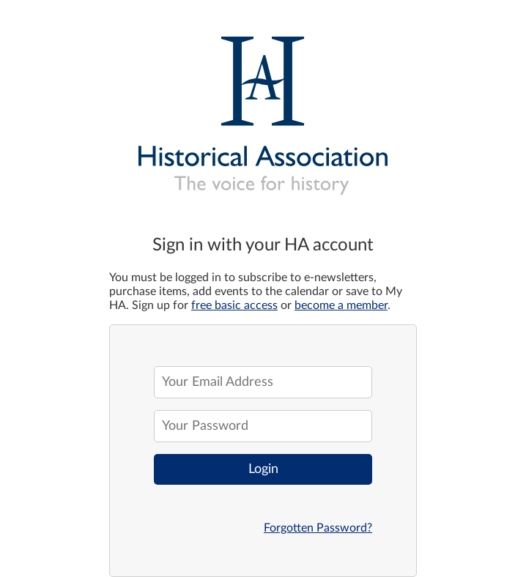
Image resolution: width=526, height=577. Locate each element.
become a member (341, 305)
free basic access (234, 305)
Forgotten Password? (318, 528)
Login (263, 469)
